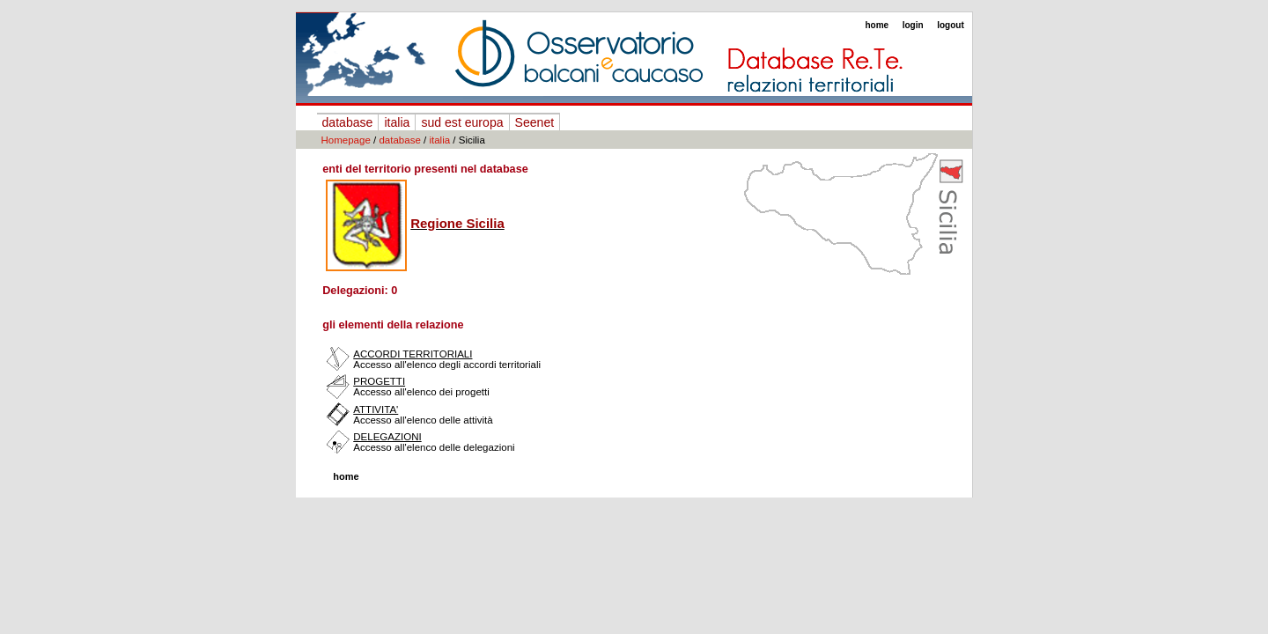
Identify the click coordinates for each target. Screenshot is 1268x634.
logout (950, 25)
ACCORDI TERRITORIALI (412, 354)
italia (396, 122)
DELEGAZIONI (387, 436)
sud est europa (462, 122)
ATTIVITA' (375, 409)
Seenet (535, 122)
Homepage (346, 140)
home (876, 25)
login (913, 25)
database (347, 122)
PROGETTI (379, 381)
